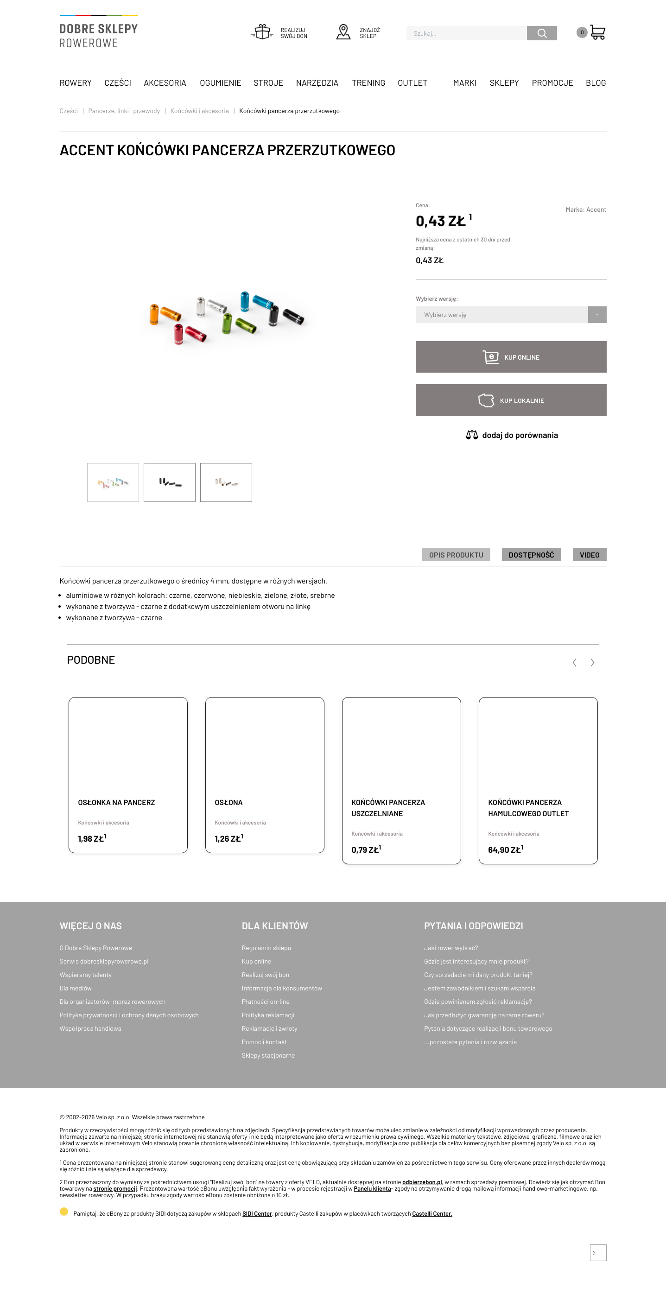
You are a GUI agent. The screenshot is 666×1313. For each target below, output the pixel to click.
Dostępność (531, 554)
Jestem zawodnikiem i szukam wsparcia (479, 988)
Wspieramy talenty (86, 974)
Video (590, 554)
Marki (464, 82)
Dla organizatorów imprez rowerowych (113, 1001)
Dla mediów (76, 988)
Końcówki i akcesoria (200, 110)
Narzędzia (317, 82)
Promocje (553, 82)
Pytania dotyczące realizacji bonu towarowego (488, 1028)
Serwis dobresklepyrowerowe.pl (104, 961)
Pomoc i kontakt (264, 1042)
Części (117, 82)
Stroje (268, 82)
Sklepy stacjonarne (268, 1055)
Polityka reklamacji (268, 1015)
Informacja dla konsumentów (282, 988)
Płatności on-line (266, 1001)
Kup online (256, 961)
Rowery (76, 82)
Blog (596, 82)
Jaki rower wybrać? (451, 947)
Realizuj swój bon (265, 974)
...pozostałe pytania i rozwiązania (470, 1042)
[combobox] (424, 314)
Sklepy (504, 82)
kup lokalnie (522, 400)
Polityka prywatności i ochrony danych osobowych (129, 1015)
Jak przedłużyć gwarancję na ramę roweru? (484, 1015)
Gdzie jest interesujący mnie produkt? (476, 961)
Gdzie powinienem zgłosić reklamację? (478, 1001)
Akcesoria (165, 82)
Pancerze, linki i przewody (124, 110)
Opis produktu (456, 554)
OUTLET (412, 82)
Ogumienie (220, 82)
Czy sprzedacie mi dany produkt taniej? (478, 974)
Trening (368, 82)
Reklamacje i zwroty (270, 1028)
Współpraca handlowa (90, 1028)
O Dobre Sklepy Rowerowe (96, 947)
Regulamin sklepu (267, 947)
